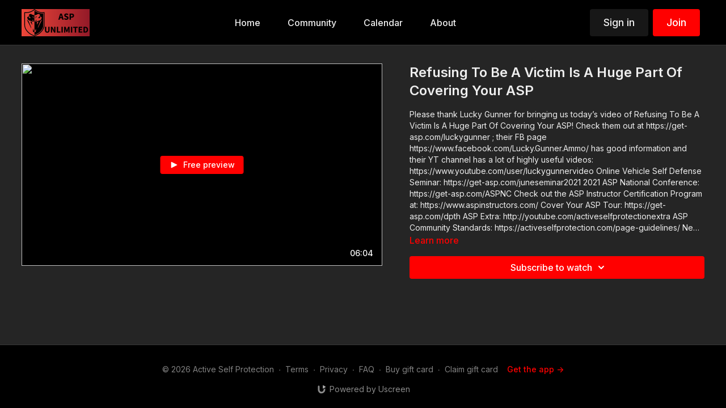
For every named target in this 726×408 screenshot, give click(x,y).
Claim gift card (471, 369)
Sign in (619, 22)
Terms (297, 369)
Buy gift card (409, 369)
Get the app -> (535, 369)
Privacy (334, 369)
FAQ (366, 369)
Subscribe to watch (559, 267)
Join (676, 22)
